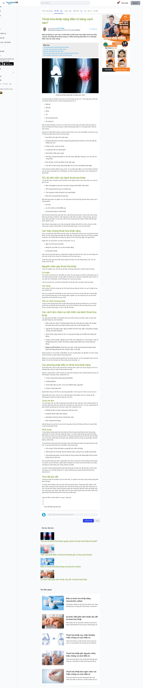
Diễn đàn (78, 11)
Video (68, 11)
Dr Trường (60, 28)
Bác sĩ (90, 11)
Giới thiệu (4, 86)
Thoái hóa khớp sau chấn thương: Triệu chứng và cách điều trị (80, 636)
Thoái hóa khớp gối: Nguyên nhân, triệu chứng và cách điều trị (81, 654)
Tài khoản (16, 86)
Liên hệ (10, 86)
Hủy (97, 520)
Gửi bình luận (88, 520)
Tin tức (58, 11)
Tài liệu (95, 11)
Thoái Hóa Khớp (47, 11)
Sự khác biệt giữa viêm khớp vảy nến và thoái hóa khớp (63, 579)
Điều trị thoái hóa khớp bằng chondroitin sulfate (60, 567)
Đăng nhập (124, 3)
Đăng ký (135, 3)
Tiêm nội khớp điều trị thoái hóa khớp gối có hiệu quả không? (66, 555)
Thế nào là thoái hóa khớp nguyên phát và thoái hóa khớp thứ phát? (68, 541)
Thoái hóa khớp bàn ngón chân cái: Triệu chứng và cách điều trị (81, 673)
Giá (85, 11)
